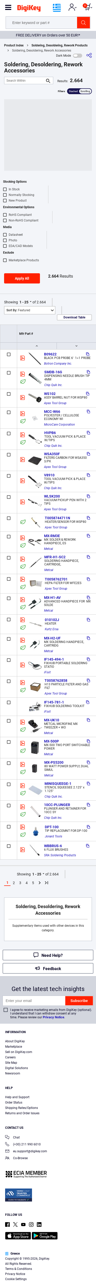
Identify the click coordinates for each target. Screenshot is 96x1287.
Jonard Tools (53, 836)
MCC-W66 (52, 412)
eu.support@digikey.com (26, 1151)
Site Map (11, 1063)
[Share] (89, 55)
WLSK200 (52, 496)
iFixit (47, 672)
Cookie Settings (16, 1279)
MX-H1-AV (52, 598)
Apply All (22, 278)
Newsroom (12, 1073)
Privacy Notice (53, 1017)
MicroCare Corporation (59, 424)
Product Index (14, 45)
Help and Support (17, 1097)
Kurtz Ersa (51, 629)
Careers (10, 1057)
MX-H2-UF (52, 638)
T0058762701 (56, 579)
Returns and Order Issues (22, 1113)
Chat (12, 1137)
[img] (28, 9)
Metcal (48, 549)
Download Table (74, 317)
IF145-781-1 (54, 702)
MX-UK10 (51, 720)
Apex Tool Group (55, 403)
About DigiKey (15, 1041)
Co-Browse (16, 1158)
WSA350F (52, 454)
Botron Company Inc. (58, 363)
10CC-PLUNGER (57, 805)
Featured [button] (18, 310)
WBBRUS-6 (53, 846)
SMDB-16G (53, 372)
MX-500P (51, 741)
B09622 (50, 354)
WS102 (50, 394)
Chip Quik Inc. (53, 385)
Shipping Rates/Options (21, 1108)
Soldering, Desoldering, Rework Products (59, 45)
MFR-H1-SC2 (55, 557)
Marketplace (13, 1046)
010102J (52, 620)
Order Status (13, 1102)
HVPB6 (50, 433)
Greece (12, 1253)
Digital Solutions (16, 1068)
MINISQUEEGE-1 (58, 784)
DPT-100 (52, 827)
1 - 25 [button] (23, 302)
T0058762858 (56, 680)
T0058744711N (57, 518)
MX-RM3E (52, 536)
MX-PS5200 (53, 762)
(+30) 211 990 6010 (23, 1144)
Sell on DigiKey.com (18, 1052)
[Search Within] (24, 80)
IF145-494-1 (54, 659)
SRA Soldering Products (60, 855)
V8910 (49, 475)
